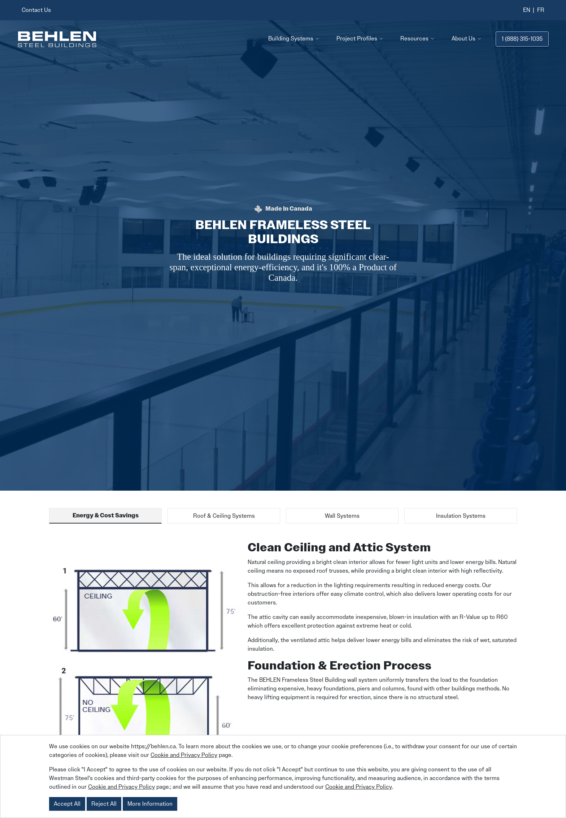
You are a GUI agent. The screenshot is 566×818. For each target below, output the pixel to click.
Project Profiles (356, 38)
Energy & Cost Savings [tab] (106, 515)
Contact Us (36, 10)
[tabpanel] (283, 676)
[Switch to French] (540, 10)
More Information (150, 803)
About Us (463, 38)
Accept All (67, 803)
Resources (414, 38)
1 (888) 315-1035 (522, 38)
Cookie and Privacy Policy (184, 755)
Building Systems (290, 38)
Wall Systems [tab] (342, 515)
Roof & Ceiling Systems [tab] (224, 515)
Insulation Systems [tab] (461, 515)
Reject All (104, 803)
